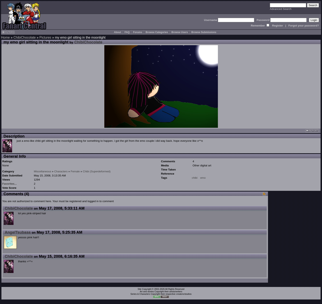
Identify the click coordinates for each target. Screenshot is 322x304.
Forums (137, 32)
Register (277, 25)
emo (203, 177)
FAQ (127, 32)
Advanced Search (280, 8)
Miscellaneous (42, 171)
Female (75, 171)
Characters (61, 171)
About (117, 32)
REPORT (312, 130)
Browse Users (179, 32)
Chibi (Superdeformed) (96, 171)
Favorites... (9, 183)
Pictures (45, 37)
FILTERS (8, 32)
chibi (194, 177)
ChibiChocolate (24, 37)
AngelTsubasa (18, 232)
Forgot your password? (303, 25)
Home (5, 37)
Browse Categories (157, 32)
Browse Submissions (203, 32)
